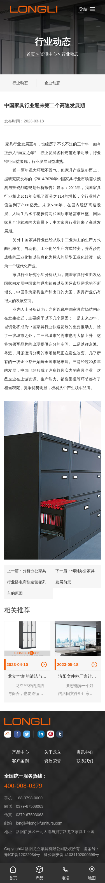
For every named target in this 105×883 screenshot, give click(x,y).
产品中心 (20, 752)
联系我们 (84, 760)
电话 (66, 871)
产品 (39, 871)
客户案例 (20, 760)
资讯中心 (48, 53)
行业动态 (70, 53)
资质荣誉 (52, 760)
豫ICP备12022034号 (22, 854)
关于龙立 (52, 752)
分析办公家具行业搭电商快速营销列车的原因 (26, 582)
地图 (92, 871)
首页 (31, 53)
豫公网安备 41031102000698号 (71, 854)
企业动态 (52, 83)
